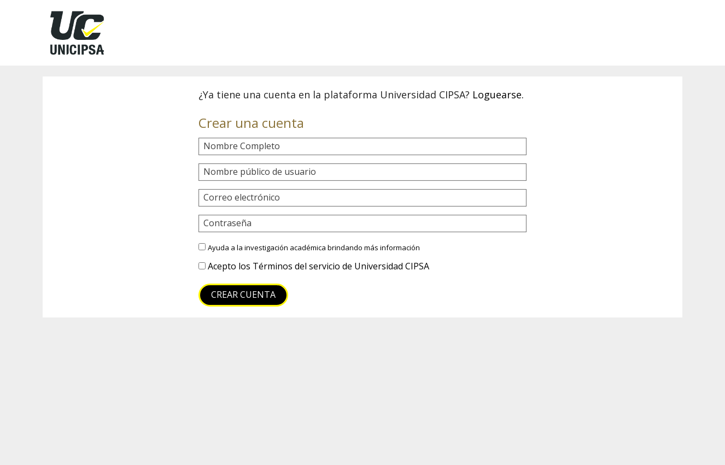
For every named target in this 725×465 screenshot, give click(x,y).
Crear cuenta (243, 295)
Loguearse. (498, 94)
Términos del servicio (296, 266)
